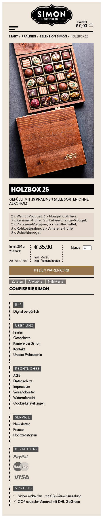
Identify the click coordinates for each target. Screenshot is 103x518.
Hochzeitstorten (25, 435)
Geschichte (21, 338)
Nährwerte (55, 281)
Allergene (35, 281)
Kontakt (19, 349)
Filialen (18, 332)
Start (13, 36)
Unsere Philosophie (27, 355)
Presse (18, 430)
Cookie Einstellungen (28, 403)
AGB (16, 376)
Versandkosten (50, 261)
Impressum (21, 387)
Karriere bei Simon (26, 344)
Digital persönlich (26, 312)
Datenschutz (22, 381)
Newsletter (21, 424)
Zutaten (17, 281)
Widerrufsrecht (24, 398)
